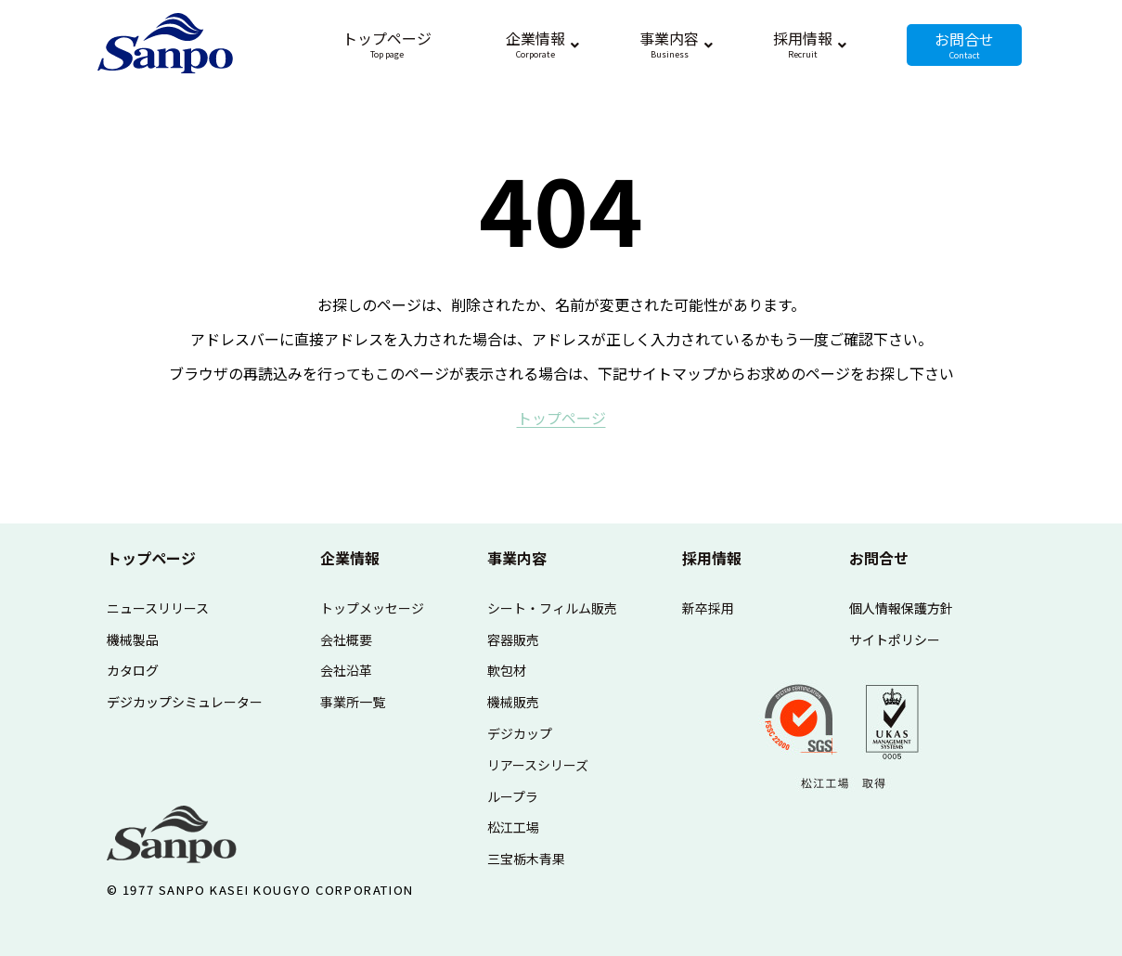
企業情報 (350, 558)
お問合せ (879, 558)
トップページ (151, 558)
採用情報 (712, 558)
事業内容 (517, 558)
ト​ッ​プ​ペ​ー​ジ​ (561, 418)
